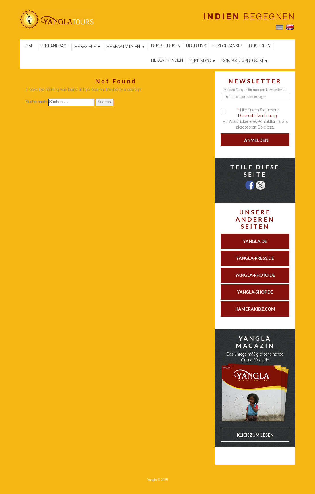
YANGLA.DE (255, 241)
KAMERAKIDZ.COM (255, 308)
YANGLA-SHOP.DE (255, 292)
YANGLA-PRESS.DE (255, 258)
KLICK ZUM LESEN (255, 434)
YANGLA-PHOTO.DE (255, 275)
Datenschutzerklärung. (258, 116)
